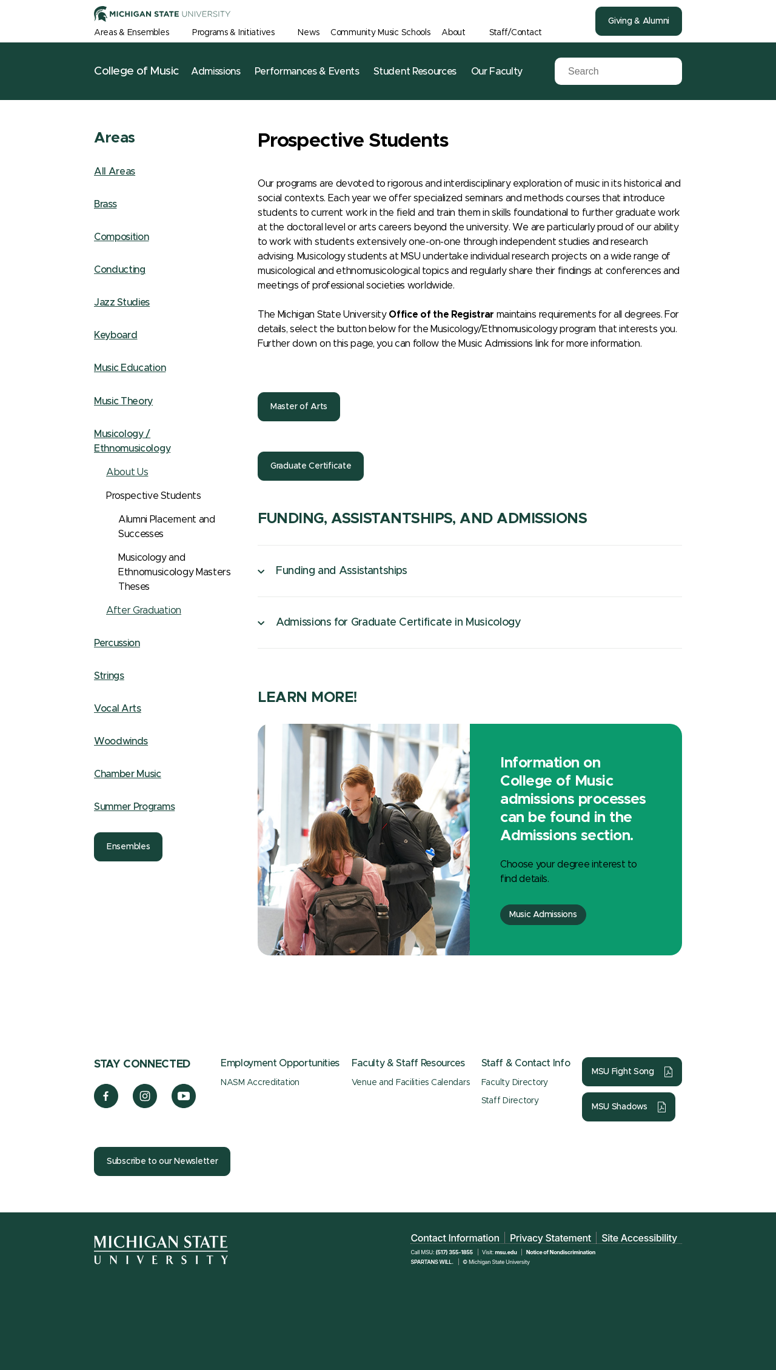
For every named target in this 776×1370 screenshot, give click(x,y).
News (308, 32)
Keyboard (115, 335)
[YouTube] (184, 1105)
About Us (127, 472)
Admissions (216, 71)
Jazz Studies (122, 302)
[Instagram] (145, 1105)
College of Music (136, 71)
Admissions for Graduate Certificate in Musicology (398, 622)
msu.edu (506, 1252)
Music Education (130, 368)
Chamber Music (127, 774)
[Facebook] (106, 1105)
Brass (105, 204)
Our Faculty (497, 71)
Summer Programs (134, 807)
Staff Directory (510, 1101)
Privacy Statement (550, 1238)
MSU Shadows (619, 1107)
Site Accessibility (639, 1238)
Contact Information (454, 1238)
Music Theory (123, 401)
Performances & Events (307, 71)
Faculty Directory (514, 1082)
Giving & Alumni (638, 21)
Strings (109, 676)
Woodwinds (121, 741)
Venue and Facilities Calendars (411, 1082)
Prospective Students (153, 496)
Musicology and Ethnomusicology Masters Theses (174, 572)
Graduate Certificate (310, 466)
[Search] (609, 71)
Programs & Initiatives (233, 32)
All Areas (114, 171)
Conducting (120, 270)
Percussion (117, 643)
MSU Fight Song (623, 1072)
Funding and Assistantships (341, 571)
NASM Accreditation (260, 1082)
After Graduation (143, 610)
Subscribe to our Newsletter (162, 1161)
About (453, 32)
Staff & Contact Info (525, 1063)
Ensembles (128, 847)
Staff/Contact (515, 32)
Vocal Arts (117, 708)
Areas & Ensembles (131, 32)
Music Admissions (543, 915)
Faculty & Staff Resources (408, 1063)
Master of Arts (298, 407)
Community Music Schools (380, 32)
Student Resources (415, 71)
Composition (121, 237)
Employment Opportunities (280, 1063)
